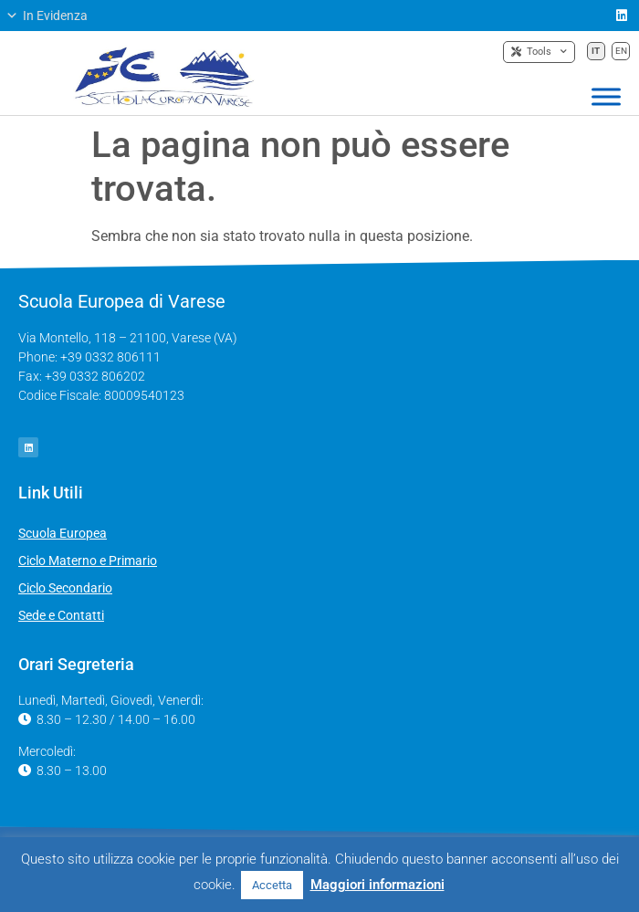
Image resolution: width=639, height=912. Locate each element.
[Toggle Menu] (606, 96)
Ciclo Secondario (65, 588)
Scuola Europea (62, 533)
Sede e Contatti (61, 615)
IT (596, 51)
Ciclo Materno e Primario (87, 560)
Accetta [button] (272, 885)
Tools (539, 52)
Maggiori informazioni (377, 884)
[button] (55, 16)
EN (621, 51)
